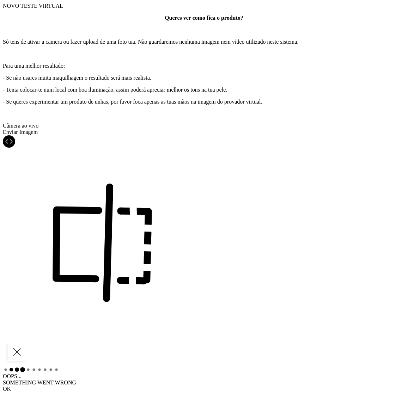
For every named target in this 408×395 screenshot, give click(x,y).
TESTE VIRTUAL (33, 6)
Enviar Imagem (20, 132)
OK (7, 389)
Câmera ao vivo (20, 126)
